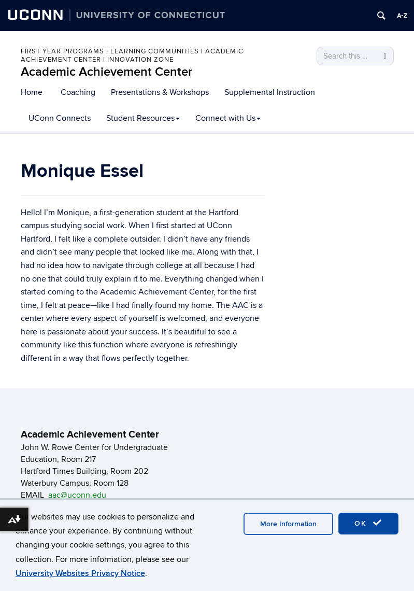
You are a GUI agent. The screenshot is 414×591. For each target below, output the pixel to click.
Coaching (78, 92)
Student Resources (143, 118)
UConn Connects (59, 118)
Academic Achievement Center (106, 71)
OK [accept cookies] (368, 523)
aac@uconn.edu (77, 495)
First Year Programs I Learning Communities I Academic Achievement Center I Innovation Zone (132, 55)
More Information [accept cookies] (288, 523)
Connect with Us (228, 118)
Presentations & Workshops (160, 92)
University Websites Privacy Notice (80, 573)
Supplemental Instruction (269, 92)
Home (31, 92)
